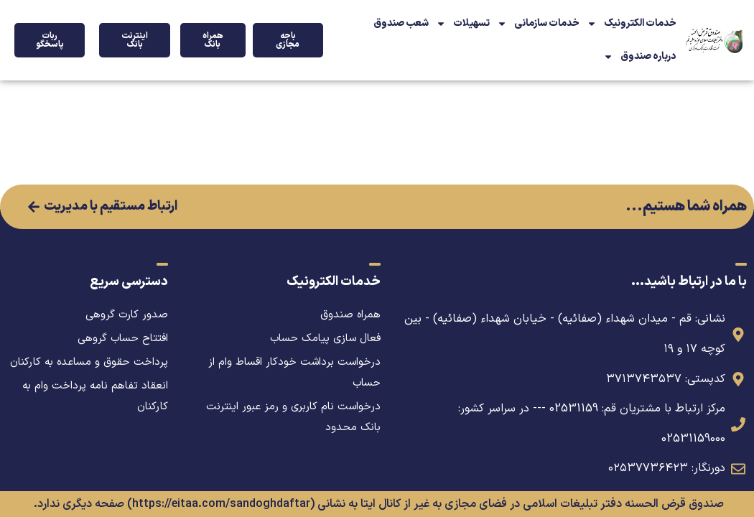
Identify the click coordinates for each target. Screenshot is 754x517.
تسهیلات (463, 23)
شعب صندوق (401, 23)
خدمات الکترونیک (631, 23)
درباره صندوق (639, 57)
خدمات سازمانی (538, 23)
